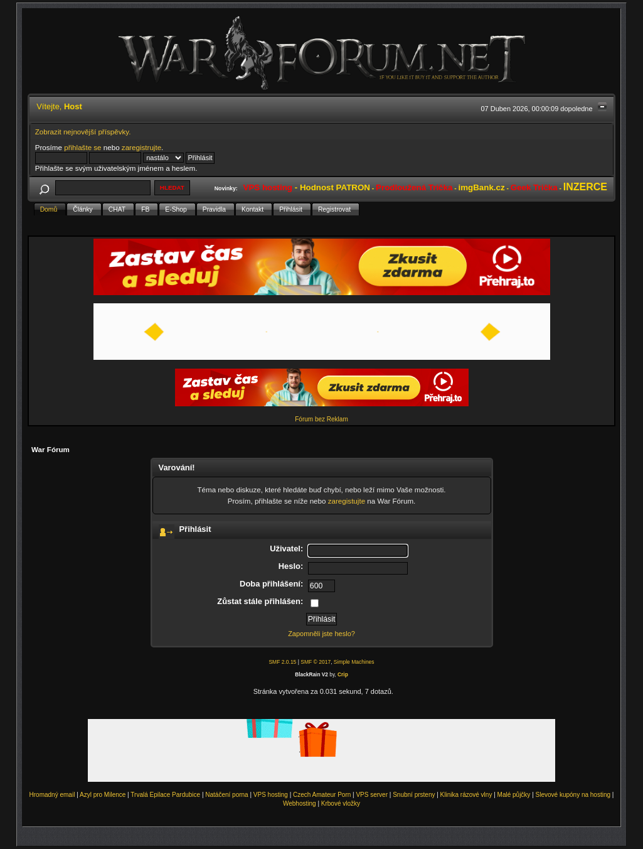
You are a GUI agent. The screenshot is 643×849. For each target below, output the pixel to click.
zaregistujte (346, 501)
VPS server (372, 794)
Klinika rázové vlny (466, 794)
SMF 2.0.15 (282, 662)
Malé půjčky (514, 794)
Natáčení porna (226, 794)
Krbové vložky (340, 803)
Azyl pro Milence (102, 794)
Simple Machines (354, 662)
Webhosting (299, 803)
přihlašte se (82, 147)
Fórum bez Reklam (321, 419)
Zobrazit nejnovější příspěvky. (83, 131)
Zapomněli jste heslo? (321, 633)
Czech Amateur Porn (322, 794)
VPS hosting (270, 794)
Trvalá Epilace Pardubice (165, 794)
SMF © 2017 (315, 662)
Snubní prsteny (414, 794)
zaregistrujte (141, 147)
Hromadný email (52, 794)
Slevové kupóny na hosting (573, 794)
